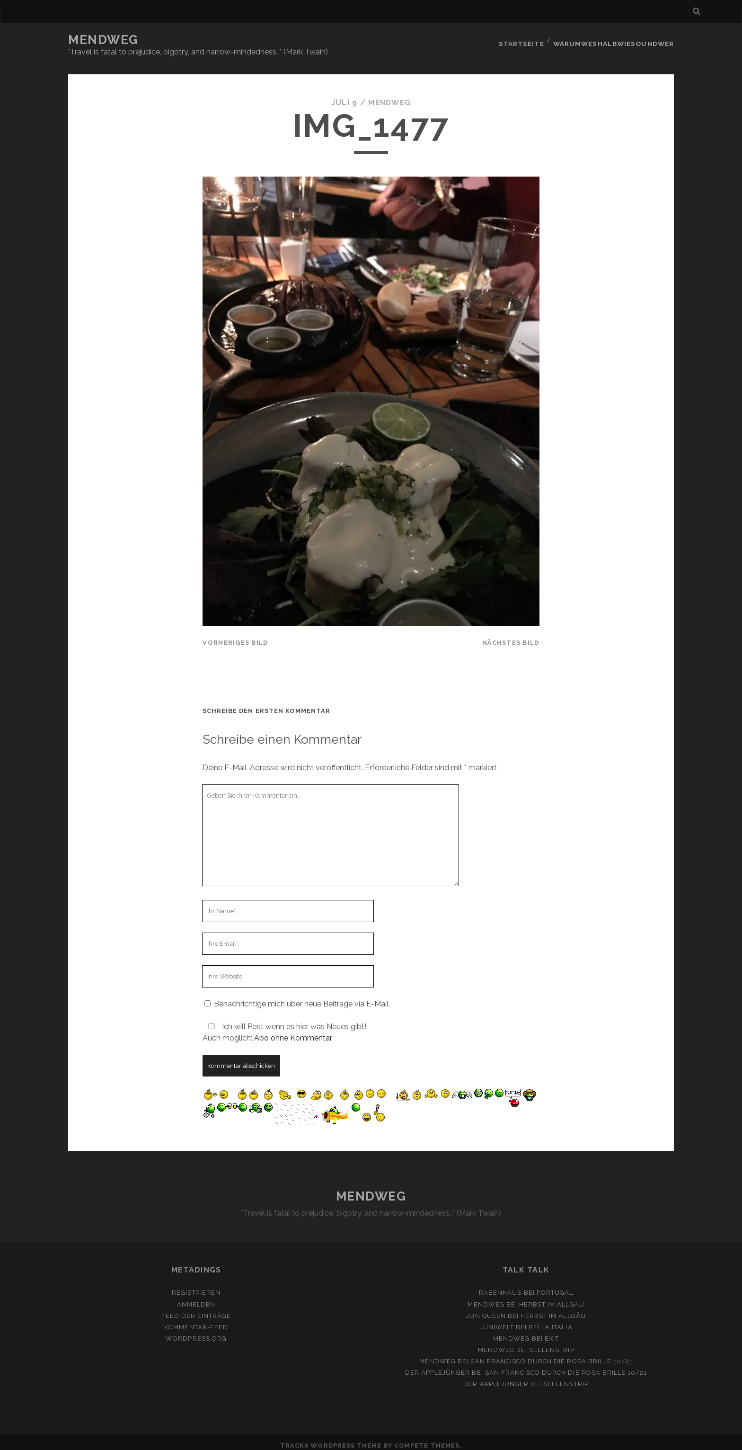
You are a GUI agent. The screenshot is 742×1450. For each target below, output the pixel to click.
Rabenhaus (500, 1286)
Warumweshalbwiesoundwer (615, 40)
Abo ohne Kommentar (292, 1032)
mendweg (389, 96)
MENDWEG (103, 40)
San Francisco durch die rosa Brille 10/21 (551, 1355)
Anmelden (196, 1298)
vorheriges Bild (235, 636)
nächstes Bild (510, 636)
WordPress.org (196, 1332)
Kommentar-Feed (196, 1321)
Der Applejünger (437, 1366)
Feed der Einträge (196, 1309)
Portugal (555, 1286)
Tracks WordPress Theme (330, 1439)
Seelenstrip (551, 1344)
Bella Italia (551, 1321)
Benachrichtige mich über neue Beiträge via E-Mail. (302, 998)
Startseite (524, 40)
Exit (552, 1332)
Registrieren (196, 1286)
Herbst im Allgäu (551, 1298)
